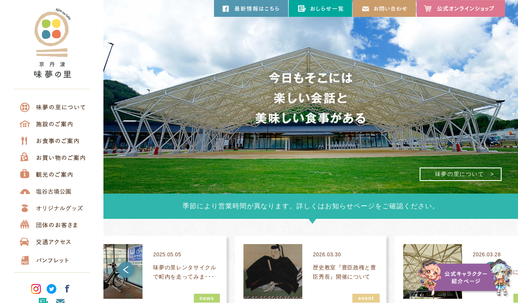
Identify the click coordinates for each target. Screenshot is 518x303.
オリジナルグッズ (52, 207)
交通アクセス (52, 241)
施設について (52, 123)
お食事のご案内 (52, 140)
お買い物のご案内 (52, 157)
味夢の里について (52, 106)
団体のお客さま (52, 224)
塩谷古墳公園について (52, 191)
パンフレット (52, 258)
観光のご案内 (52, 174)
